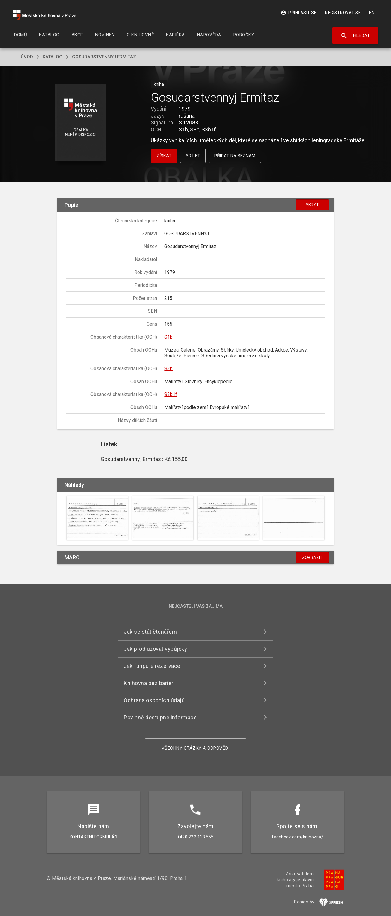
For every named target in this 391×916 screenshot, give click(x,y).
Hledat (355, 35)
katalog (52, 57)
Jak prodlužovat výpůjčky (155, 649)
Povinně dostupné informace (160, 717)
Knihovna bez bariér (149, 683)
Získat (163, 155)
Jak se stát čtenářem (150, 632)
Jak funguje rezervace (152, 666)
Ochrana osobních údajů (154, 700)
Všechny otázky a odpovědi (196, 748)
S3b (168, 368)
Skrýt (312, 204)
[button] (80, 123)
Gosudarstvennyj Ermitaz (104, 57)
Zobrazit (312, 557)
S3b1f (170, 394)
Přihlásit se (299, 12)
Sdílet (193, 155)
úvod (27, 57)
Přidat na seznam (234, 155)
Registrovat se (343, 12)
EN (371, 12)
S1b (168, 337)
